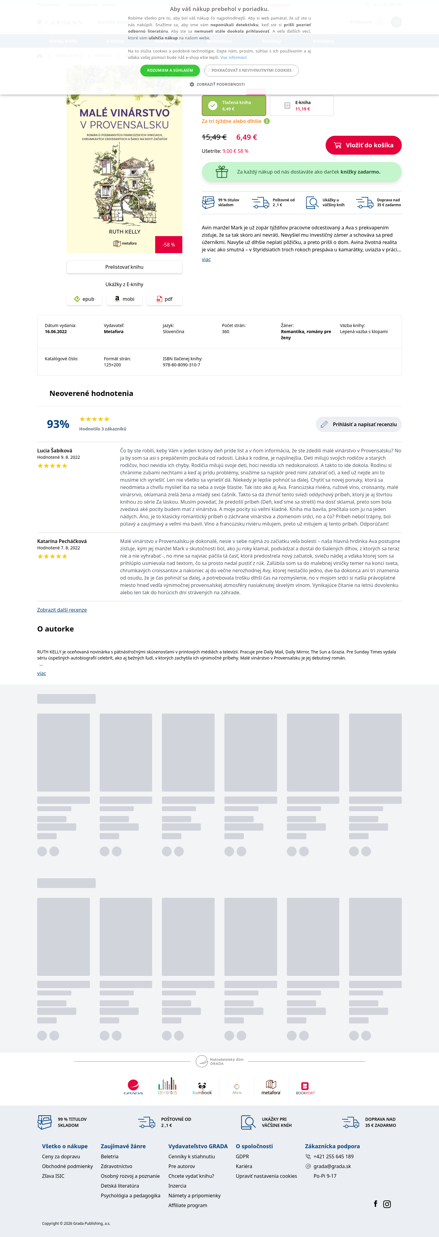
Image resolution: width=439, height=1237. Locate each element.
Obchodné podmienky (67, 1166)
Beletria (110, 1156)
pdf (164, 299)
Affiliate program (188, 1205)
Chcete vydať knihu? (191, 1176)
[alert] (219, 47)
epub (84, 299)
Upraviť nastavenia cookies (266, 1176)
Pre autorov (182, 1166)
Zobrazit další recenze (62, 609)
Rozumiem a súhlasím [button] (170, 70)
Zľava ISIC (53, 1176)
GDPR (242, 1156)
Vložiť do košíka (364, 145)
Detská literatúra (120, 1185)
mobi (124, 299)
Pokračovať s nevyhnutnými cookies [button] (251, 70)
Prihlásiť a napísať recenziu (359, 424)
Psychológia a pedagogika (131, 1195)
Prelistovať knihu (124, 267)
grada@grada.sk (328, 1166)
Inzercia (178, 1185)
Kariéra (244, 1166)
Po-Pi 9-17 (325, 1176)
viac (206, 259)
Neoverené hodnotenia (91, 393)
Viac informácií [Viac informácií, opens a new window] (233, 57)
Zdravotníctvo (116, 1166)
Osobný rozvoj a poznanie (130, 1176)
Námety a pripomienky (195, 1195)
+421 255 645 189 (329, 1156)
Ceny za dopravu (61, 1156)
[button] (219, 84)
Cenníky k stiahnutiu (192, 1156)
